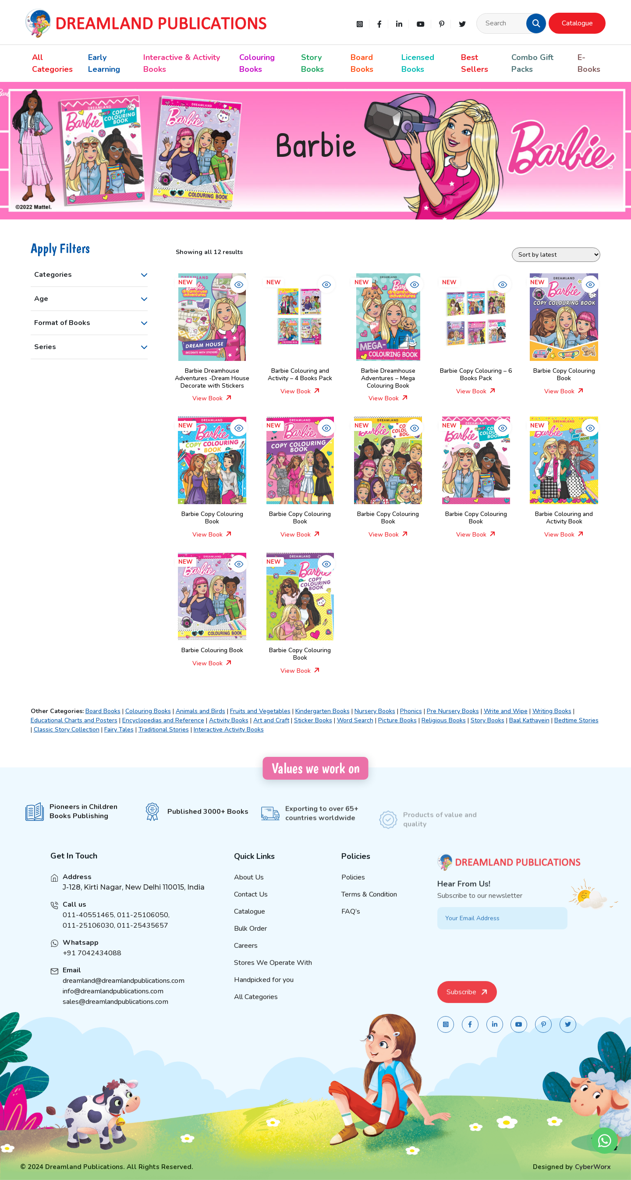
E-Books (589, 63)
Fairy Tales (119, 729)
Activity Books (228, 720)
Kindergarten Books (322, 711)
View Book (212, 398)
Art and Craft (271, 720)
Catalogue (577, 23)
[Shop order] (556, 254)
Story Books (312, 63)
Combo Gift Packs (532, 63)
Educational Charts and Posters (74, 720)
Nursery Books (374, 711)
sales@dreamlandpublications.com (115, 1015)
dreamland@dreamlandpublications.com (123, 994)
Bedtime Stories (576, 720)
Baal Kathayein (529, 720)
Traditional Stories (163, 729)
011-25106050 (142, 928)
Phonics (411, 711)
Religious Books (444, 720)
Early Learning (104, 63)
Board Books (362, 63)
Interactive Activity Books (229, 729)
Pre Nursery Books (453, 711)
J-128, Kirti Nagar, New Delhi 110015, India (134, 900)
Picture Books (397, 720)
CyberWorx (593, 1166)
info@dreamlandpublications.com (113, 1004)
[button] (536, 23)
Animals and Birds (200, 711)
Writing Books (551, 711)
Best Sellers (474, 63)
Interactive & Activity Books (181, 63)
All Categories (52, 63)
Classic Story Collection (66, 729)
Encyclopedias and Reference (163, 720)
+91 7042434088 (92, 966)
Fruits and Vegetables (260, 711)
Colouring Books (257, 63)
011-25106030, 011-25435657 (115, 938)
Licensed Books (417, 63)
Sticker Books (313, 720)
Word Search (355, 720)
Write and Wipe (506, 711)
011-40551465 (88, 928)
